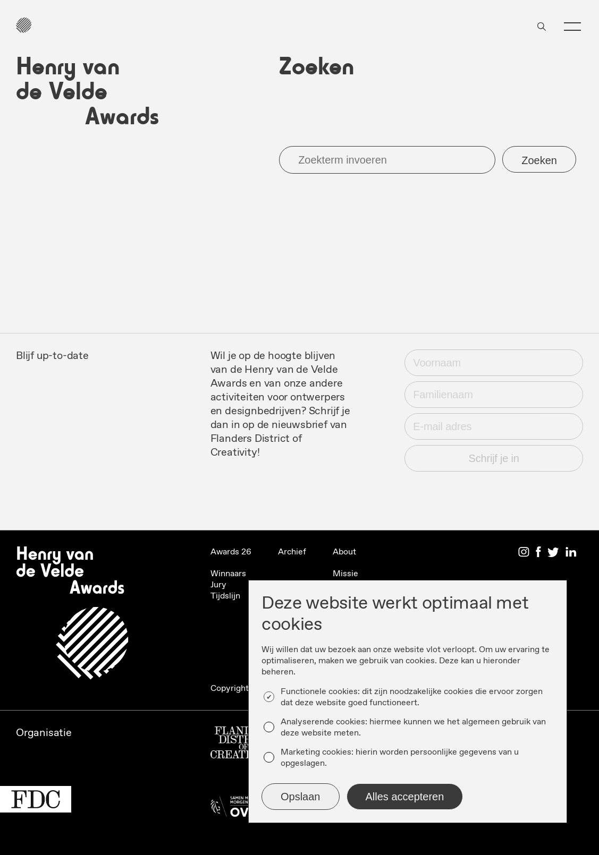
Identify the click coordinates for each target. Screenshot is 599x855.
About (344, 552)
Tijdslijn (225, 596)
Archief (292, 552)
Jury (218, 585)
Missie (345, 573)
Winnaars (228, 573)
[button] (572, 26)
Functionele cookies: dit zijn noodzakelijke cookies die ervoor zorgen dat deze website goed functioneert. (412, 697)
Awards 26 (230, 552)
